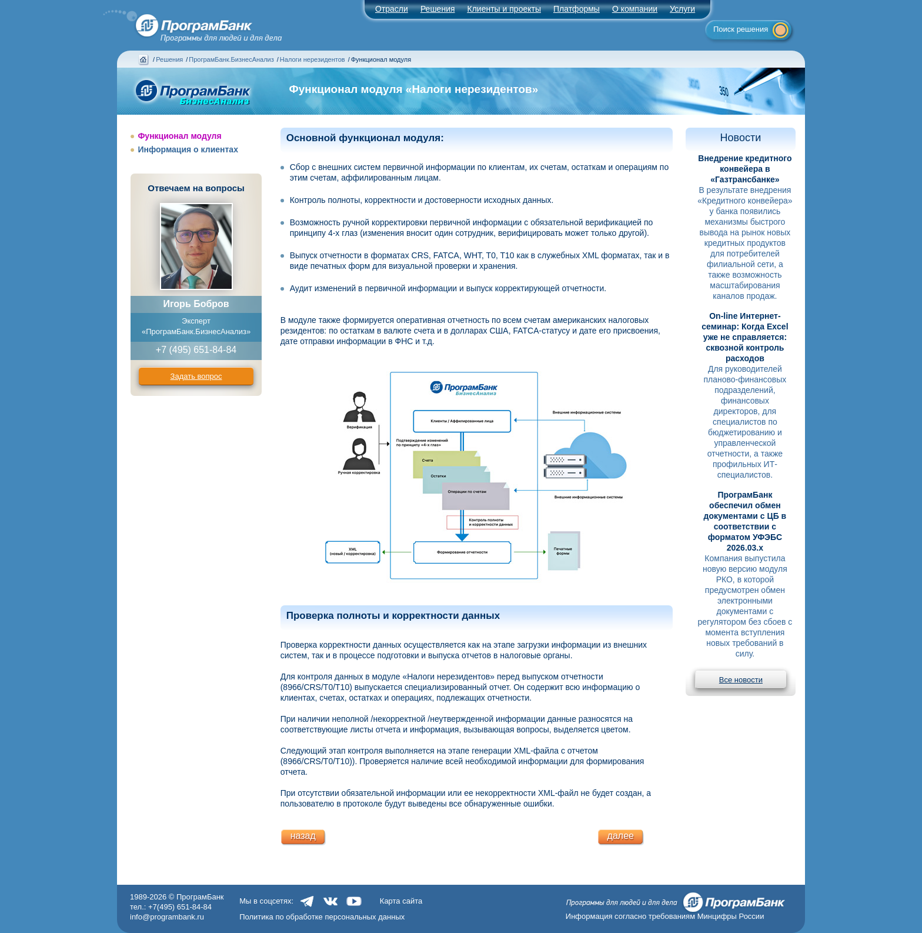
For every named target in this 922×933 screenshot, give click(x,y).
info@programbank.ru (167, 916)
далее (620, 836)
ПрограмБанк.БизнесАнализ (231, 59)
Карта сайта (401, 901)
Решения (169, 59)
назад (303, 836)
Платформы (576, 9)
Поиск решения (740, 29)
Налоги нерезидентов (312, 59)
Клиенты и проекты (504, 9)
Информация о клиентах (188, 149)
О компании (634, 9)
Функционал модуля (179, 136)
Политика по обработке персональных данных (322, 916)
